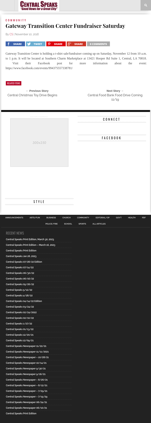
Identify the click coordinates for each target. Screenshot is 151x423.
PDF (144, 218)
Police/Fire (51, 224)
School (68, 224)
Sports (82, 224)
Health (132, 218)
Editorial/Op (102, 218)
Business (51, 218)
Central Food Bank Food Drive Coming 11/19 (115, 97)
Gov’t (119, 218)
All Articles (98, 224)
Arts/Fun (35, 218)
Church (66, 218)
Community (83, 218)
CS (11, 34)
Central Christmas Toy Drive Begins (32, 95)
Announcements (14, 218)
